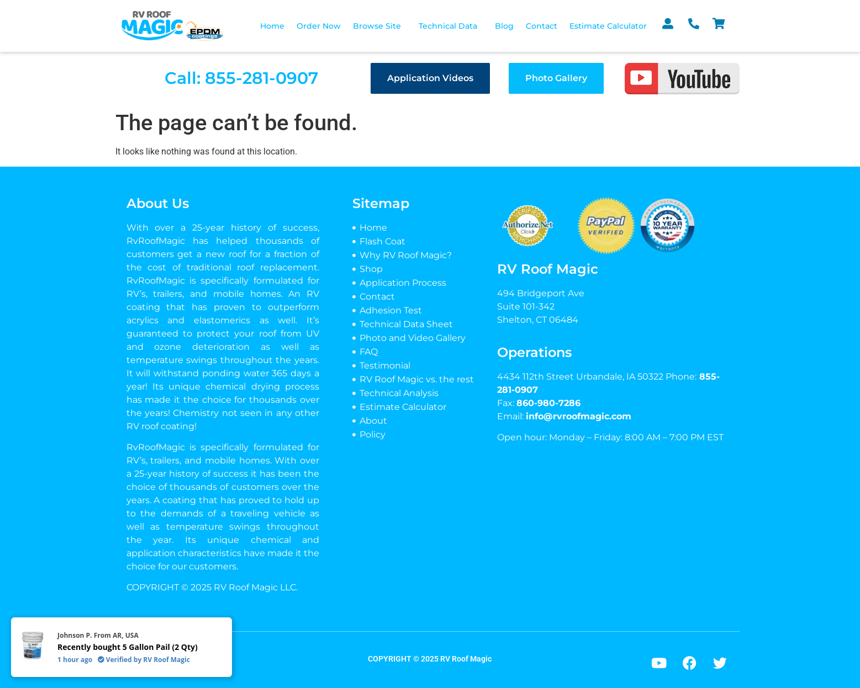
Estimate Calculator (608, 26)
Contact (541, 26)
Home (272, 26)
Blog (504, 26)
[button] (380, 26)
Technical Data (448, 26)
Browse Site (377, 26)
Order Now (319, 26)
